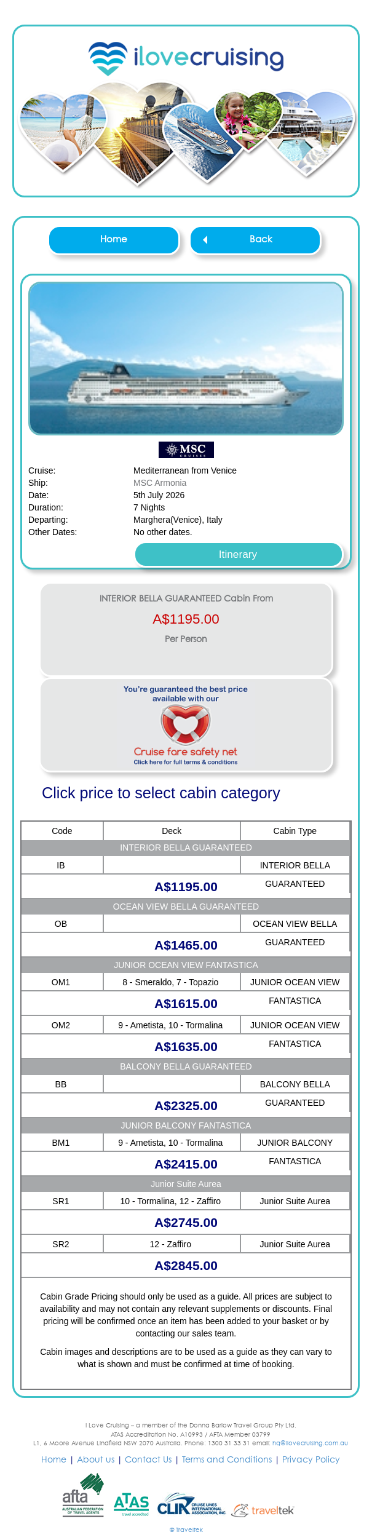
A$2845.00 (186, 1265)
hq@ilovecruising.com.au (310, 1443)
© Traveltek (186, 1530)
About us (95, 1460)
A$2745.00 (186, 1222)
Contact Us (148, 1460)
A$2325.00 (186, 1105)
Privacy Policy (311, 1460)
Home (113, 239)
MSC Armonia (159, 483)
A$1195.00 (185, 619)
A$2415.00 (186, 1164)
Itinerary (238, 554)
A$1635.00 (186, 1046)
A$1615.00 (186, 1003)
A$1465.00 (186, 945)
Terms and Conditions (227, 1460)
